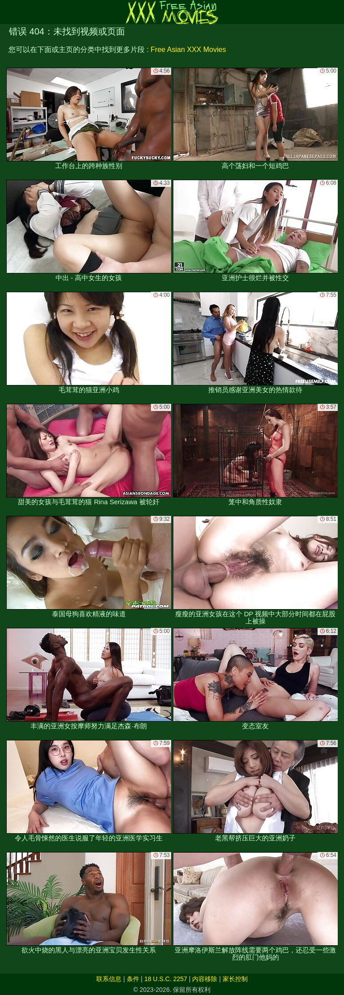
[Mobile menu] (8, 12)
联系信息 (108, 978)
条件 (133, 978)
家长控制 (235, 978)
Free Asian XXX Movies (188, 49)
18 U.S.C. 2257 (165, 978)
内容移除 (204, 978)
